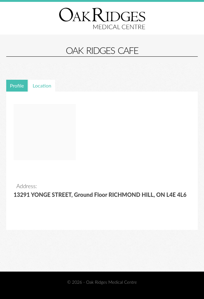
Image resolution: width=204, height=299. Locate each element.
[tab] (17, 86)
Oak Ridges (102, 18)
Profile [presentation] (17, 85)
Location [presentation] (42, 85)
